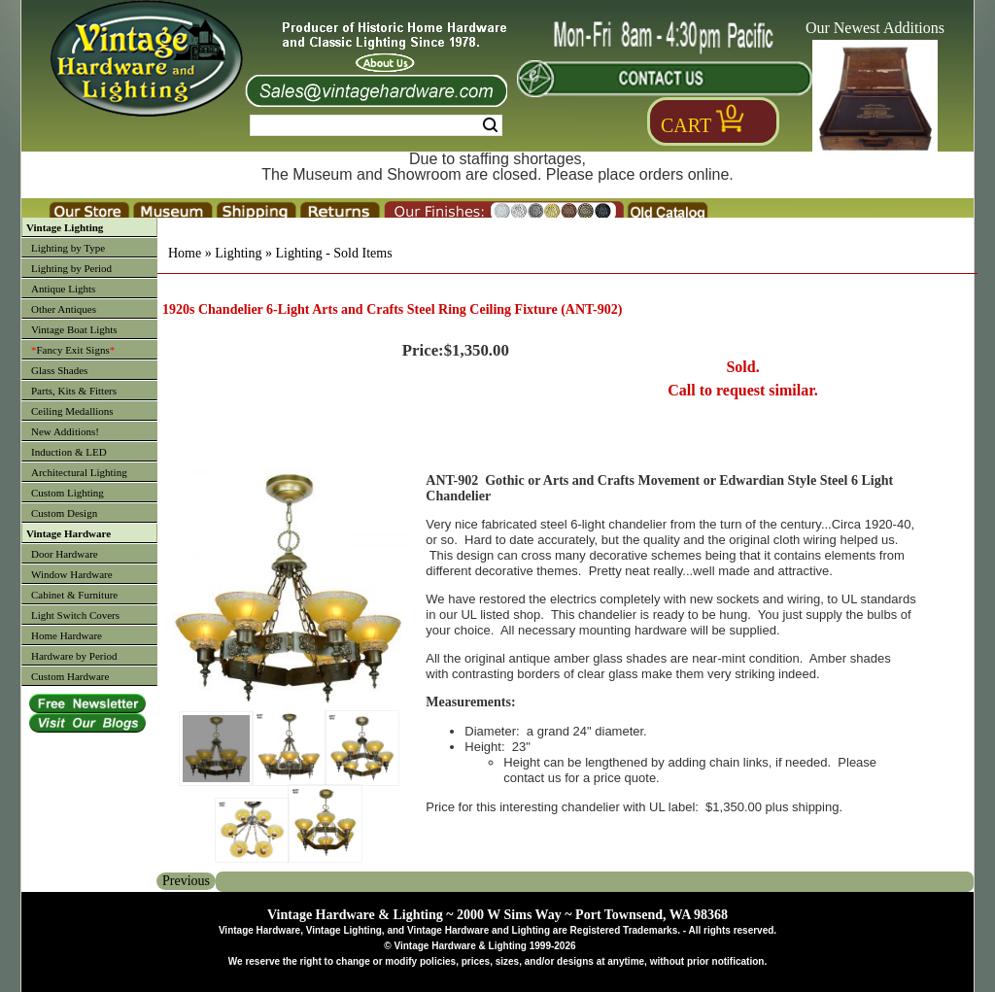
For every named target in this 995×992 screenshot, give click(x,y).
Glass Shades (59, 370)
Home (184, 253)
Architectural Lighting (79, 472)
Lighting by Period (71, 268)
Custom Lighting (67, 492)
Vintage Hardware (68, 533)
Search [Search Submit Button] (490, 125)
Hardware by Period (74, 656)
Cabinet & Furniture (74, 594)
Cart (686, 125)
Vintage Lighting (64, 227)
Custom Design (64, 513)
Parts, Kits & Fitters (74, 390)
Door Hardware (64, 554)
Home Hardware (66, 635)
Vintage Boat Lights (74, 329)
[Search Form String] (376, 125)
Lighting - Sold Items (333, 253)
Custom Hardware (70, 676)
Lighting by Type (68, 248)
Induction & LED (69, 452)
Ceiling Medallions (72, 411)
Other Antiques (63, 309)
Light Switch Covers (75, 615)
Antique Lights (63, 288)
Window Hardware (72, 574)
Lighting (238, 253)
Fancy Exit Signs (73, 350)
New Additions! (65, 431)
